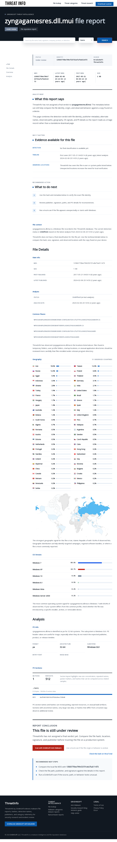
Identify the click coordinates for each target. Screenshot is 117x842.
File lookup (57, 3)
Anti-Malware (76, 805)
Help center (75, 813)
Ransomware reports (56, 815)
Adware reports (54, 812)
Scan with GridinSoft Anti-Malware (48, 748)
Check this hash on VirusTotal (100, 754)
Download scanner (105, 4)
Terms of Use (99, 805)
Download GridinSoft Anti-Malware (21, 824)
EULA (96, 810)
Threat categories (71, 3)
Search (105, 40)
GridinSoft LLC (15, 835)
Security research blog (79, 808)
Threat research (87, 3)
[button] (86, 40)
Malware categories (55, 809)
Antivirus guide (76, 810)
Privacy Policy (99, 808)
